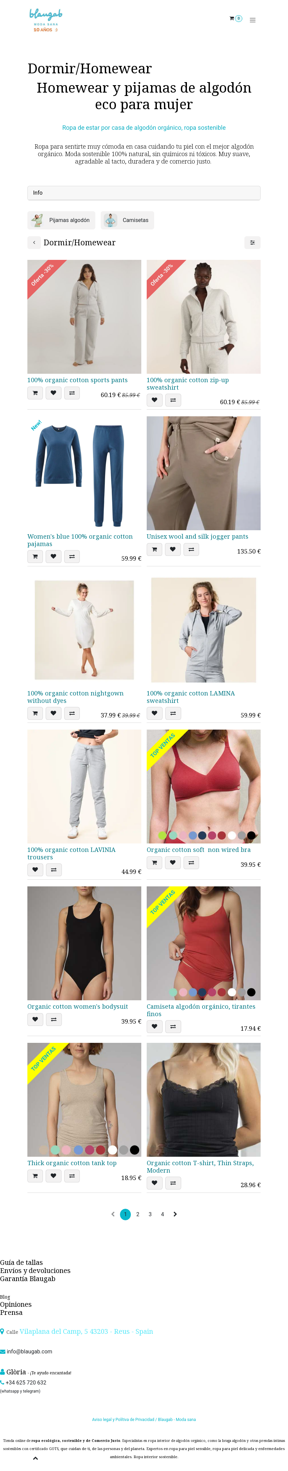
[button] (35, 393)
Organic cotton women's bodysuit (77, 1006)
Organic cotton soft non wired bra (199, 849)
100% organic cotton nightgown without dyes (75, 697)
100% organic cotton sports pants (77, 380)
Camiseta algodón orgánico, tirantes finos (201, 1010)
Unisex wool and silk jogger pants (197, 536)
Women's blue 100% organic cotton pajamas (80, 540)
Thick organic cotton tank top (72, 1163)
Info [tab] (38, 193)
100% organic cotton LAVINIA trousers (71, 853)
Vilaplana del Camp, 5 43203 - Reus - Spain (86, 1331)
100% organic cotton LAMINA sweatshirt (191, 697)
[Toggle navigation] (252, 20)
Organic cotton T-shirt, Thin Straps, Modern (200, 1166)
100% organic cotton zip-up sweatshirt (188, 383)
